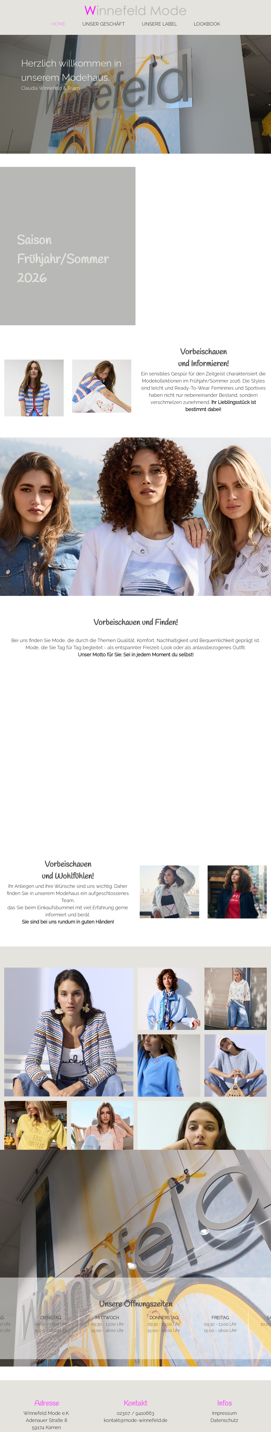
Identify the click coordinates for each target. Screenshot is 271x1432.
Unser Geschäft (103, 24)
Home (58, 24)
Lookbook (207, 24)
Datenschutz (224, 1420)
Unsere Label (159, 24)
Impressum (224, 1413)
